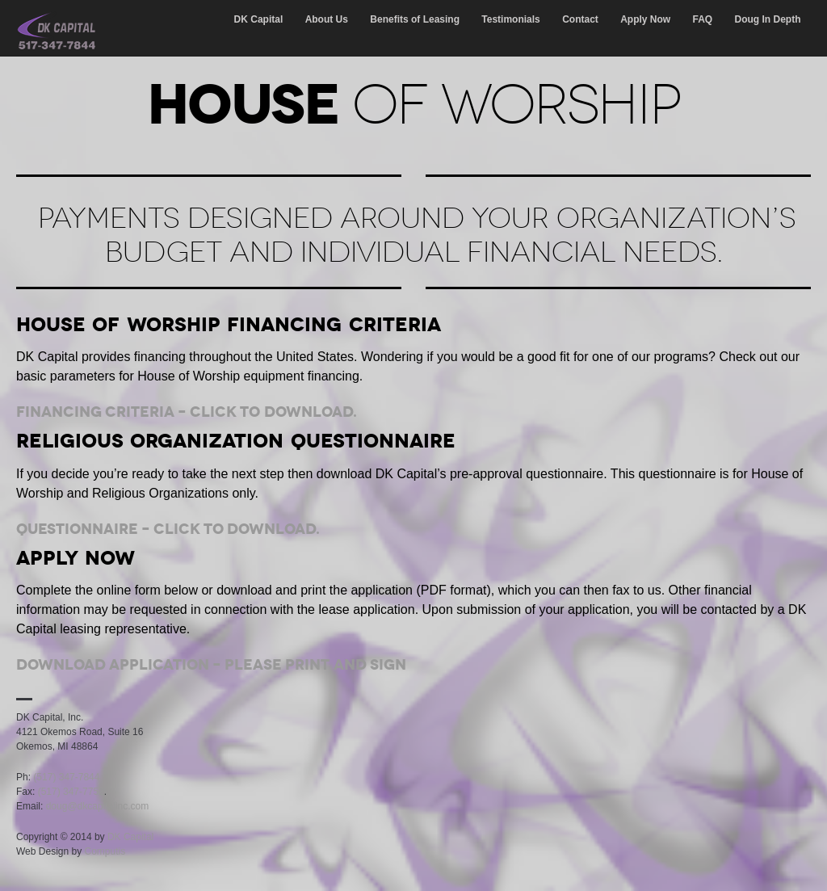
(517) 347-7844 (66, 777)
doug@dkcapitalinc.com (97, 806)
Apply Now (645, 19)
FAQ (703, 19)
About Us (326, 19)
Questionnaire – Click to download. (168, 528)
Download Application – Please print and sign (211, 664)
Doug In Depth (768, 19)
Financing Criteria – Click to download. (186, 411)
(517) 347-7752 (71, 791)
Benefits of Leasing (415, 19)
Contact (580, 19)
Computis (105, 851)
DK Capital (258, 19)
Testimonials (510, 19)
